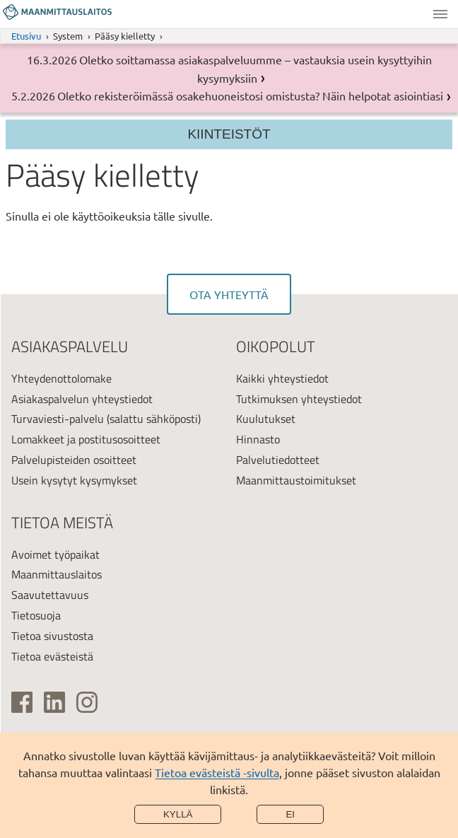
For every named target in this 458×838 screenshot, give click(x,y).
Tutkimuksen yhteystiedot (299, 398)
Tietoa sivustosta (52, 635)
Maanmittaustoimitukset (296, 480)
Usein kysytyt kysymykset (74, 480)
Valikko (440, 14)
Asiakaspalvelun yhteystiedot (82, 398)
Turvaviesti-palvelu (57, 418)
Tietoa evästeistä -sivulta (217, 772)
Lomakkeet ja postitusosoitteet (85, 439)
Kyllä (178, 814)
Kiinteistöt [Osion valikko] (228, 134)
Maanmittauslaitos (56, 574)
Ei (290, 814)
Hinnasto (258, 439)
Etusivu (26, 36)
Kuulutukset (265, 418)
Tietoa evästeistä (52, 656)
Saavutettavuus (49, 594)
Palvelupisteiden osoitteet (73, 459)
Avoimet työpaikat (55, 554)
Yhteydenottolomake (61, 378)
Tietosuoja (36, 615)
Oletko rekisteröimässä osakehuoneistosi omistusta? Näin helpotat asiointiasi (250, 95)
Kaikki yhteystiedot (282, 378)
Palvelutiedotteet (277, 459)
